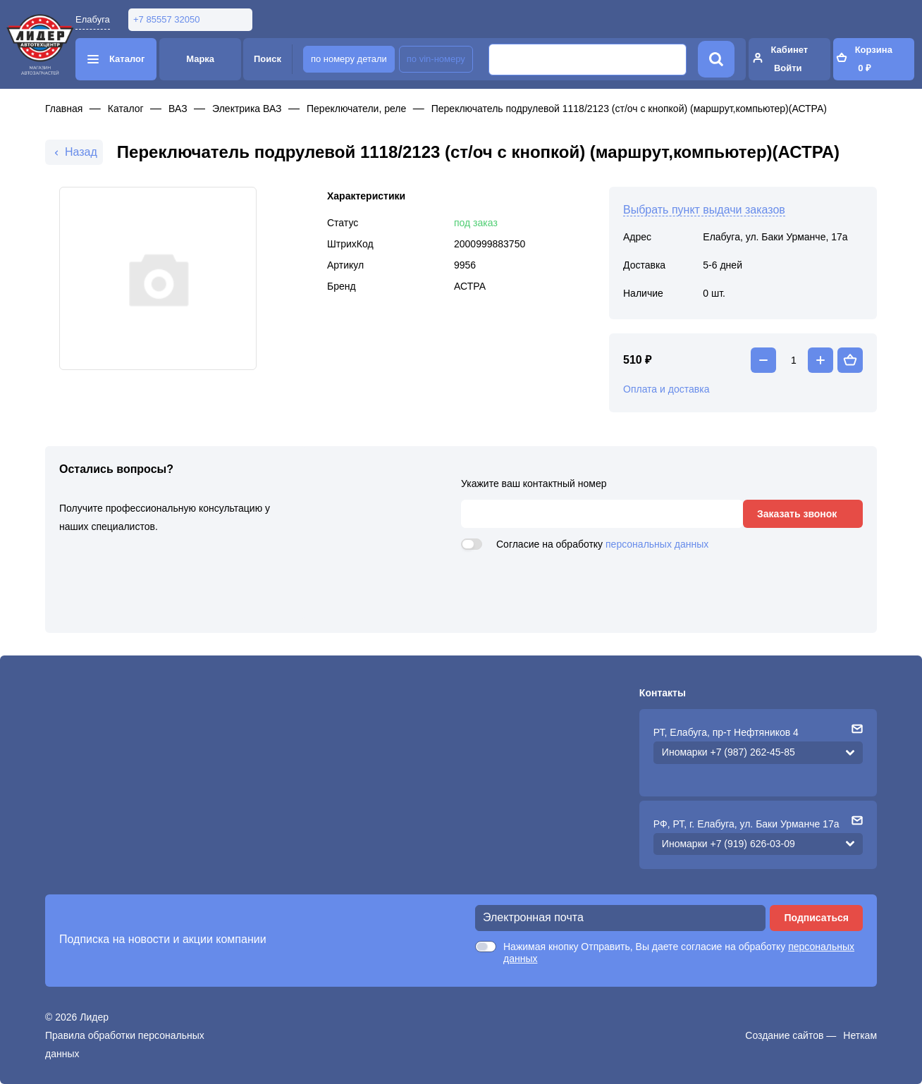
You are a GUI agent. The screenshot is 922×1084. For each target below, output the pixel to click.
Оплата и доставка (666, 389)
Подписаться (816, 917)
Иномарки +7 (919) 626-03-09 (728, 843)
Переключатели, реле (356, 108)
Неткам (860, 1035)
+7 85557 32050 (166, 19)
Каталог (126, 108)
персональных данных (657, 544)
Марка (200, 59)
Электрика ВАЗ (246, 108)
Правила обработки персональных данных (124, 1044)
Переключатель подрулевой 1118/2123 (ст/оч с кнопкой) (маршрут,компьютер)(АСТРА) (629, 108)
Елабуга (92, 19)
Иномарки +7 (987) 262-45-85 (728, 752)
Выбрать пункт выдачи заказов (704, 210)
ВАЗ (178, 108)
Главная (63, 108)
